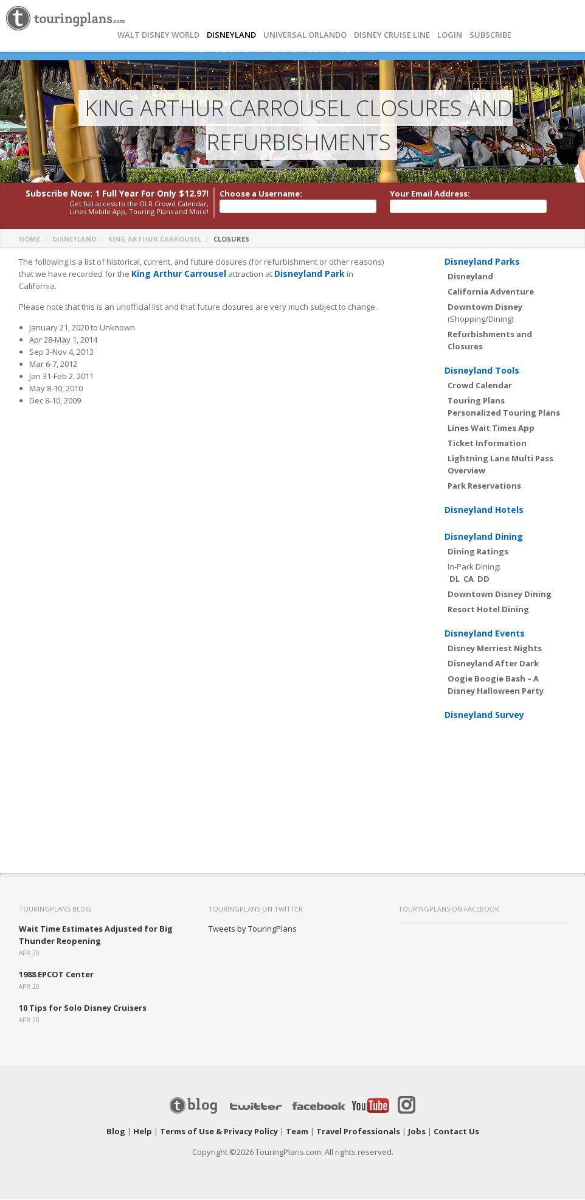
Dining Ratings (478, 551)
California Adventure (491, 292)
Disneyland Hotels (484, 510)
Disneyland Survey (484, 715)
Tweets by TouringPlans (253, 929)
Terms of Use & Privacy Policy (219, 1131)
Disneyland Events (485, 634)
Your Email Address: (430, 194)
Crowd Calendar (480, 385)
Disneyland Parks (482, 262)
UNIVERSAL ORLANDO (305, 35)
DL (454, 579)
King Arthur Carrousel (154, 239)
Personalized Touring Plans (504, 413)
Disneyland (74, 239)
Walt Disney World (158, 35)
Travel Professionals (358, 1131)
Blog (115, 1131)
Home (29, 239)
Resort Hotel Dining (488, 609)
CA (468, 579)
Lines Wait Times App (491, 428)
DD (483, 579)
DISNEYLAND (231, 35)
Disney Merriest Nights (495, 648)
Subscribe (490, 35)
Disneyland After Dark (493, 663)
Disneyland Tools (482, 371)
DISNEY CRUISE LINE (392, 35)
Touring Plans (476, 401)
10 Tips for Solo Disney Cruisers (83, 1008)
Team (297, 1131)
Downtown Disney (485, 307)
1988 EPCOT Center (56, 974)
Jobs (417, 1131)
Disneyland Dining (484, 537)
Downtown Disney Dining (500, 594)
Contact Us (456, 1131)
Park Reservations (484, 486)
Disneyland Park (301, 274)
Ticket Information (487, 443)
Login (449, 35)
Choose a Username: (261, 194)
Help (142, 1131)
